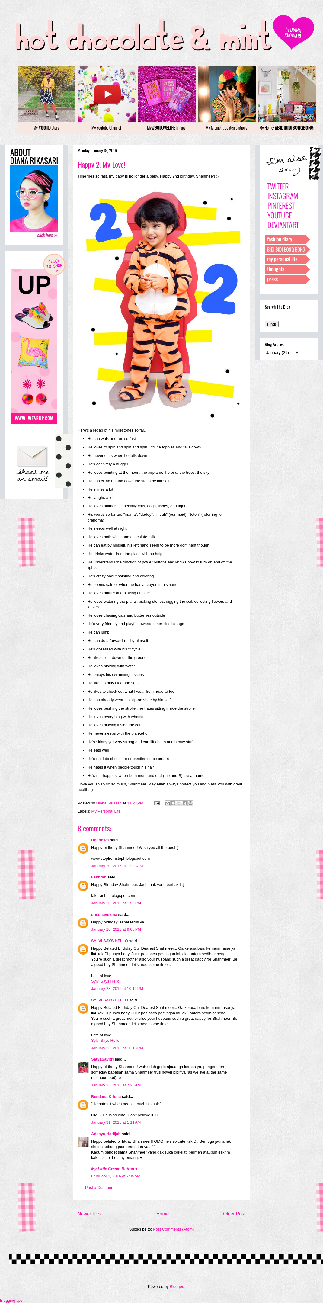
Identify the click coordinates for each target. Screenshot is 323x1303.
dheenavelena (104, 914)
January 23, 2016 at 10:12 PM (117, 988)
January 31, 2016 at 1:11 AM (116, 1122)
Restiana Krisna (106, 1096)
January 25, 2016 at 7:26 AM (116, 1085)
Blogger (176, 1286)
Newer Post (90, 1213)
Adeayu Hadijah (106, 1133)
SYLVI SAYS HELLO (109, 941)
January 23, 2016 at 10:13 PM (117, 1048)
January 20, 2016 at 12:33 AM (117, 866)
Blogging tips (11, 1300)
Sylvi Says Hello (105, 981)
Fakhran (99, 877)
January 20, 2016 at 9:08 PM (116, 929)
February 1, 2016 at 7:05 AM (115, 1176)
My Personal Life (106, 811)
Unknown (100, 840)
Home (162, 1213)
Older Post (234, 1213)
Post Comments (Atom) (173, 1229)
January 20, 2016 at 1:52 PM (116, 903)
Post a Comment (99, 1187)
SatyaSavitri (102, 1059)
